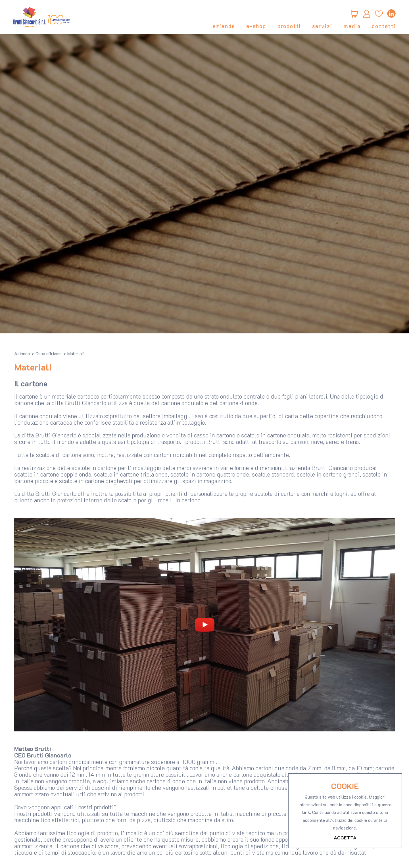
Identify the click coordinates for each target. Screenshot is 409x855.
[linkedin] (390, 13)
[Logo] (42, 17)
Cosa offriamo (49, 353)
